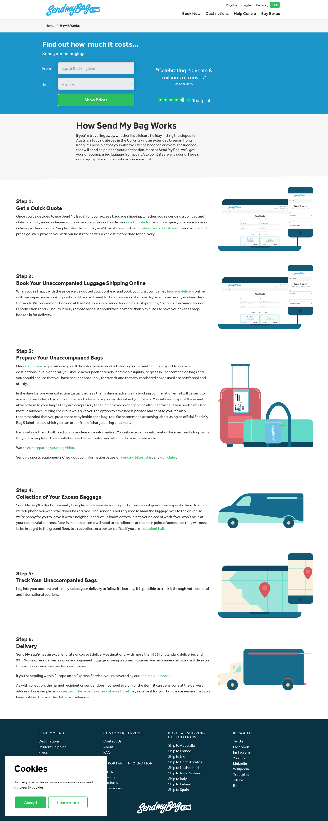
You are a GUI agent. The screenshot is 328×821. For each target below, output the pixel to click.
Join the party (184, 84)
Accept (30, 802)
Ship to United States (185, 762)
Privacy (109, 777)
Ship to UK (176, 756)
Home (50, 25)
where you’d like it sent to (162, 228)
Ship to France (179, 751)
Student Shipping (52, 747)
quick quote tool (139, 222)
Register (231, 5)
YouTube (240, 758)
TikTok (238, 780)
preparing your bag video (53, 447)
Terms (108, 771)
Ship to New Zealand (184, 773)
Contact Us (112, 741)
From (46, 68)
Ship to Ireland (179, 784)
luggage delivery (180, 291)
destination (32, 365)
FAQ (107, 752)
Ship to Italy (177, 778)
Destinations (217, 13)
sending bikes (132, 457)
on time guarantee (155, 675)
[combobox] (96, 68)
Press (43, 752)
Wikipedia (241, 769)
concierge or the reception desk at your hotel (92, 691)
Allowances (112, 788)
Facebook (241, 747)
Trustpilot (241, 774)
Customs (110, 782)
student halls (155, 528)
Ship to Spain (178, 789)
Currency (268, 5)
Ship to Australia (181, 745)
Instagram (241, 752)
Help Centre (245, 13)
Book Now (191, 13)
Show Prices (96, 99)
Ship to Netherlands (184, 767)
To (44, 84)
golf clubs (168, 457)
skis (148, 457)
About (108, 747)
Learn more (68, 802)
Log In (246, 5)
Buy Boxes (270, 13)
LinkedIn (240, 763)
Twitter (239, 741)
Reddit (238, 785)
